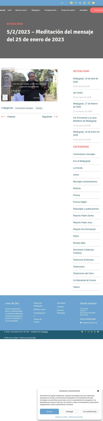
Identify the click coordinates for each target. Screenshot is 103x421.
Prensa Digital (80, 202)
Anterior (11, 127)
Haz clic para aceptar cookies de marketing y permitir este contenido (29, 90)
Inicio (10, 10)
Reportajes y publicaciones (86, 208)
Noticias (39, 119)
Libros (76, 174)
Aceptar (49, 411)
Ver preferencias (90, 411)
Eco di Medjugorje (81, 161)
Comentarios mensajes (24, 119)
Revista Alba (79, 243)
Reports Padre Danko (83, 215)
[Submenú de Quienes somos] (27, 10)
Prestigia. (44, 332)
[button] (98, 391)
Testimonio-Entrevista (83, 259)
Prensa (76, 195)
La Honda (77, 168)
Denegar (69, 411)
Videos (76, 287)
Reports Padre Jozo (82, 222)
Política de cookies (61, 417)
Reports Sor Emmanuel (84, 229)
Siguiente (47, 127)
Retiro (76, 236)
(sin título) (78, 92)
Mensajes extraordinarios (85, 181)
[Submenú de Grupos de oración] (75, 10)
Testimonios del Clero (83, 273)
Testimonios (79, 266)
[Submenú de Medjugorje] (40, 10)
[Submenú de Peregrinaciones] (57, 10)
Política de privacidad (76, 417)
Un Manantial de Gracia (84, 280)
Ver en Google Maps (88, 319)
